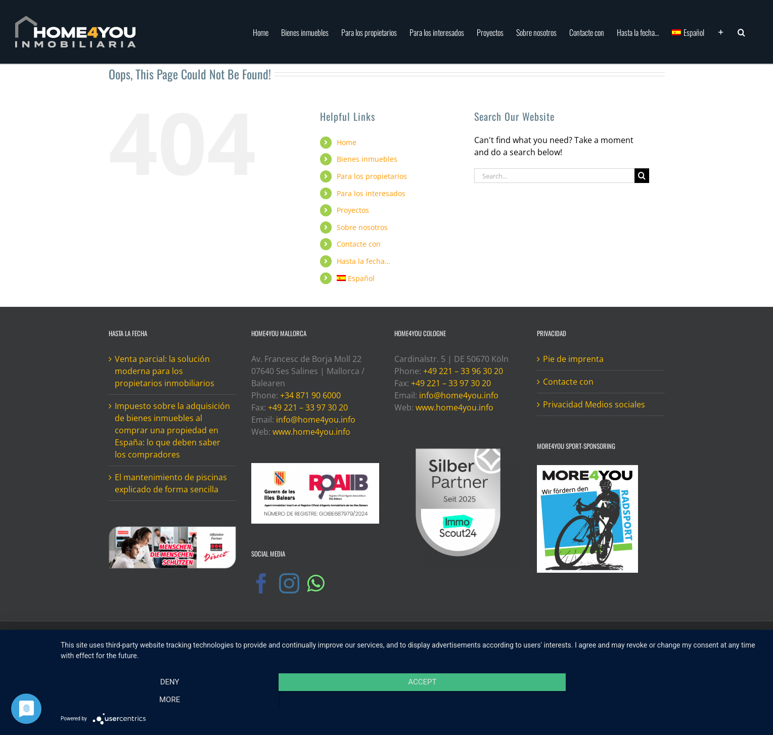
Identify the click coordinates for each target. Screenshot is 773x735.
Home (346, 142)
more (657, 700)
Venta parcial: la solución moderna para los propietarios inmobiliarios (164, 371)
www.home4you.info (311, 431)
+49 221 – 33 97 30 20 (308, 407)
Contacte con (359, 244)
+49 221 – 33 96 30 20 (463, 371)
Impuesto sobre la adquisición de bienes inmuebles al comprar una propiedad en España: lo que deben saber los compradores (172, 430)
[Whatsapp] (315, 583)
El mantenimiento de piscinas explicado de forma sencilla (171, 483)
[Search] (641, 175)
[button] (741, 31)
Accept (411, 700)
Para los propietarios (372, 176)
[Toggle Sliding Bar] (721, 31)
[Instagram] (289, 583)
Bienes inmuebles (367, 159)
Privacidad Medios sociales (594, 404)
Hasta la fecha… (363, 261)
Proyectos (353, 210)
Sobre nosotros (362, 227)
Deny (165, 700)
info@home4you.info (315, 419)
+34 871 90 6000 (310, 395)
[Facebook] (261, 583)
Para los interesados (371, 193)
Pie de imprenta (573, 358)
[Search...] (554, 175)
